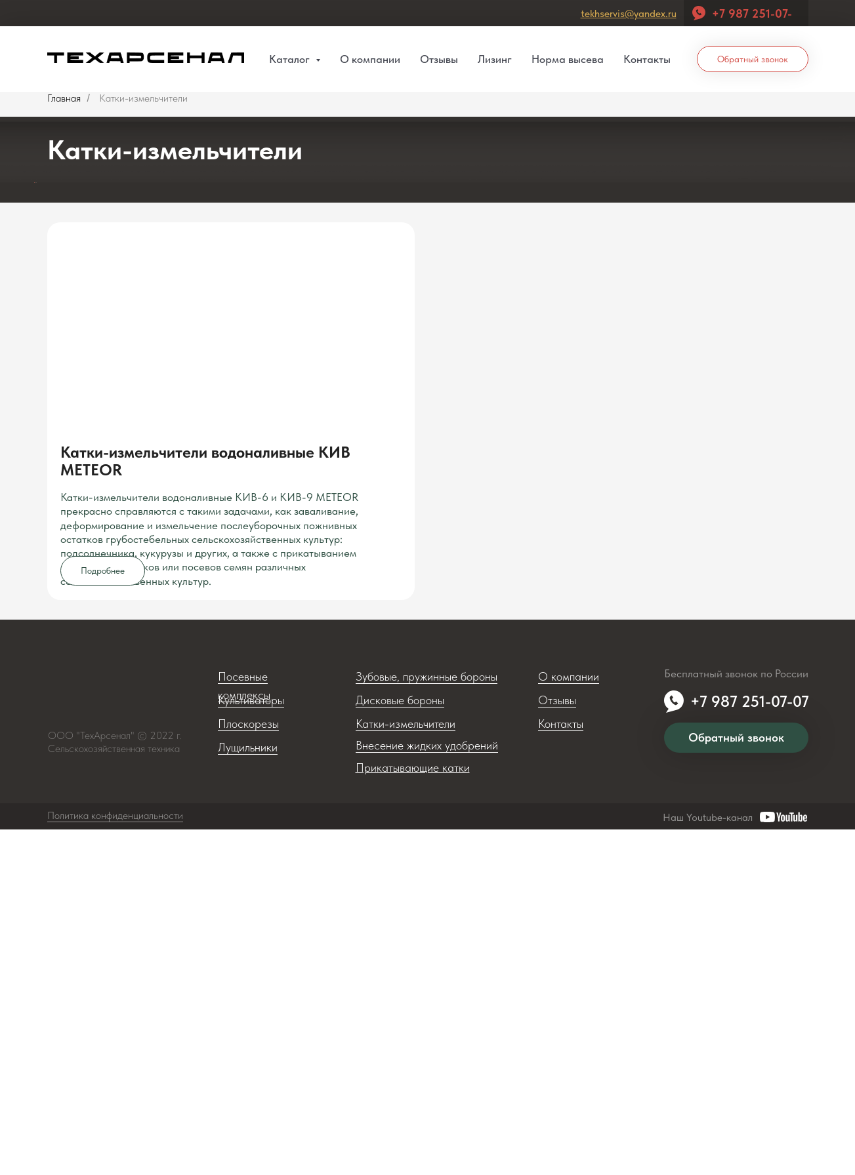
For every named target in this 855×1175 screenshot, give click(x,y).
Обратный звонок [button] (752, 59)
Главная (64, 98)
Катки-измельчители (405, 1069)
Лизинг (495, 59)
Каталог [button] (290, 59)
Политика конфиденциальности (115, 1161)
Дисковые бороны (400, 1045)
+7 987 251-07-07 (749, 1046)
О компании (370, 59)
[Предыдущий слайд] (14, 333)
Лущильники (248, 1093)
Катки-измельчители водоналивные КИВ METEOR (205, 762)
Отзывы (439, 59)
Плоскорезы (248, 1069)
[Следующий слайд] (841, 333)
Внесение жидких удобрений (427, 1091)
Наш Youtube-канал (708, 1163)
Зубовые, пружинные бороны (426, 1022)
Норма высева (568, 59)
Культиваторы (251, 1045)
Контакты (647, 59)
